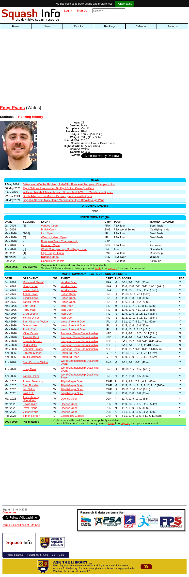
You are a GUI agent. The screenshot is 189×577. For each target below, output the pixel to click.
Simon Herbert (31, 415)
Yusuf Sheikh (31, 297)
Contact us (9, 512)
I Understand (124, 3)
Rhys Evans (30, 407)
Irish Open (47, 233)
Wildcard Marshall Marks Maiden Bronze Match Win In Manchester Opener (68, 192)
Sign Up (82, 10)
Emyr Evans (12, 107)
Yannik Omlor (31, 301)
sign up (112, 268)
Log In (68, 10)
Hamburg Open (50, 245)
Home (15, 26)
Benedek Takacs (33, 349)
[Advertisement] (60, 68)
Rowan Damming (33, 381)
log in (98, 268)
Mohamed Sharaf (33, 282)
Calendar (141, 26)
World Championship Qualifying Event (64, 249)
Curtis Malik (30, 345)
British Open (48, 229)
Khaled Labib (31, 290)
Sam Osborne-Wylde (35, 321)
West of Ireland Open (54, 237)
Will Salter (29, 389)
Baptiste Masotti (32, 341)
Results (78, 26)
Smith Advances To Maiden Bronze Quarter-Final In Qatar (57, 196)
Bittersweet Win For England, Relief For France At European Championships (69, 184)
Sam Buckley (31, 385)
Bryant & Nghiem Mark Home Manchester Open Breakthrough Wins (63, 200)
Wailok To (28, 393)
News (47, 26)
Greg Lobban (31, 313)
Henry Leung (30, 286)
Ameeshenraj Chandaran (31, 399)
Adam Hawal (30, 294)
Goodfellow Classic (52, 260)
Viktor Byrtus (30, 333)
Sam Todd (29, 305)
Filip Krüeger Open (52, 253)
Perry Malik (29, 309)
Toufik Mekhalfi (32, 356)
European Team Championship (59, 241)
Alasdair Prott (31, 337)
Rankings (109, 26)
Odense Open (50, 256)
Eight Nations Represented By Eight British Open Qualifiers (58, 188)
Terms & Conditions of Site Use (21, 524)
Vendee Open (49, 225)
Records (173, 26)
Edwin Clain (30, 329)
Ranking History (30, 117)
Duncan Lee (30, 325)
